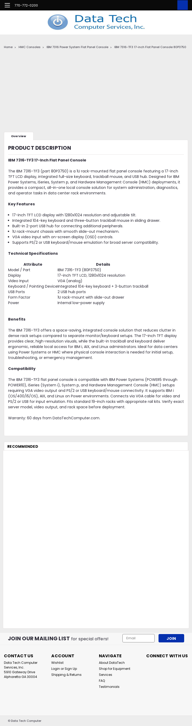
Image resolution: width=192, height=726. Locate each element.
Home (8, 47)
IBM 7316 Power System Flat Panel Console (77, 47)
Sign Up (71, 668)
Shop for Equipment (114, 668)
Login (55, 668)
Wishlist (57, 662)
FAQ (102, 680)
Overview (18, 136)
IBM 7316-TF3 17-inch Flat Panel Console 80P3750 (150, 47)
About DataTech (112, 662)
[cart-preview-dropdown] (181, 5)
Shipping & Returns (66, 674)
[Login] (170, 5)
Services (105, 674)
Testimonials (109, 686)
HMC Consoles (30, 47)
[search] (158, 5)
